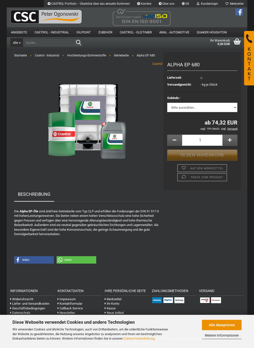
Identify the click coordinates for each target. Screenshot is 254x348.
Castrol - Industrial (51, 32)
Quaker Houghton (212, 32)
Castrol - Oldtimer (136, 32)
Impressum (67, 299)
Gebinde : (174, 98)
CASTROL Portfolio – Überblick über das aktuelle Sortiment (89, 3)
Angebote (19, 32)
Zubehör (105, 32)
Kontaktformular (70, 303)
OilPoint (83, 32)
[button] (185, 3)
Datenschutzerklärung (139, 338)
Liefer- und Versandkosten (29, 303)
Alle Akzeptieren (222, 325)
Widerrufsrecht (21, 299)
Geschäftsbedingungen (27, 308)
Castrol (157, 64)
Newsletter (66, 313)
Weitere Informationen (222, 335)
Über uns (166, 3)
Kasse (110, 308)
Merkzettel (234, 3)
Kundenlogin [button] (207, 3)
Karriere (144, 3)
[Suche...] (16, 42)
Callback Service (70, 308)
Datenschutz (20, 313)
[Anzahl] (202, 140)
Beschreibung (34, 194)
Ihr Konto (112, 303)
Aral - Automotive (174, 32)
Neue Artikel (114, 313)
